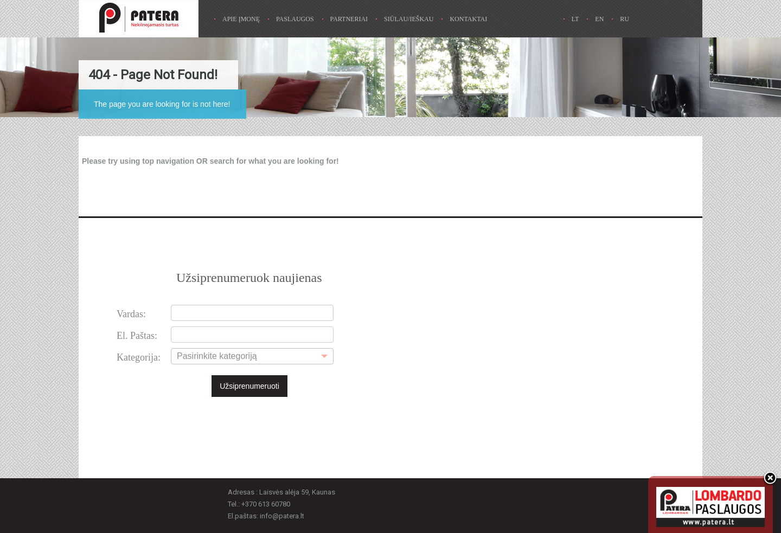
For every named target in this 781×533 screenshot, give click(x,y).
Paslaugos (295, 19)
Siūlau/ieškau (408, 19)
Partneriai (349, 19)
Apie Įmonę (241, 19)
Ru (624, 19)
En (599, 19)
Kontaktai (468, 19)
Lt (575, 19)
